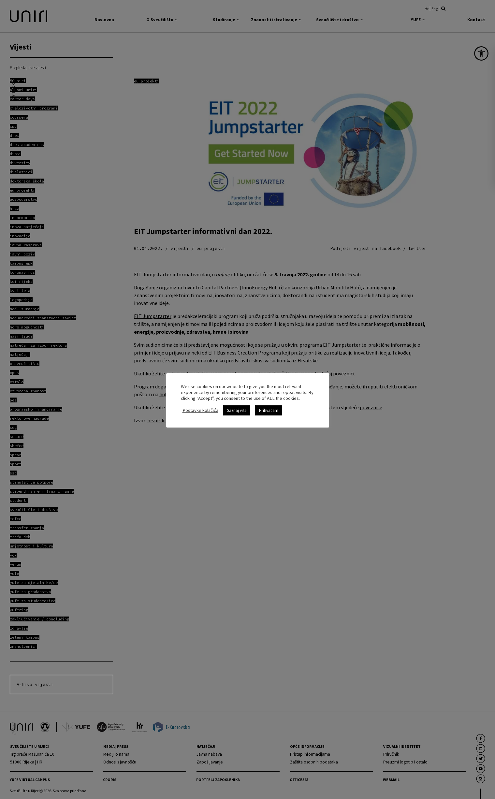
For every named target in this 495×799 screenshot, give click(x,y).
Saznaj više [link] (236, 410)
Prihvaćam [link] (268, 410)
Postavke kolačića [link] (200, 410)
